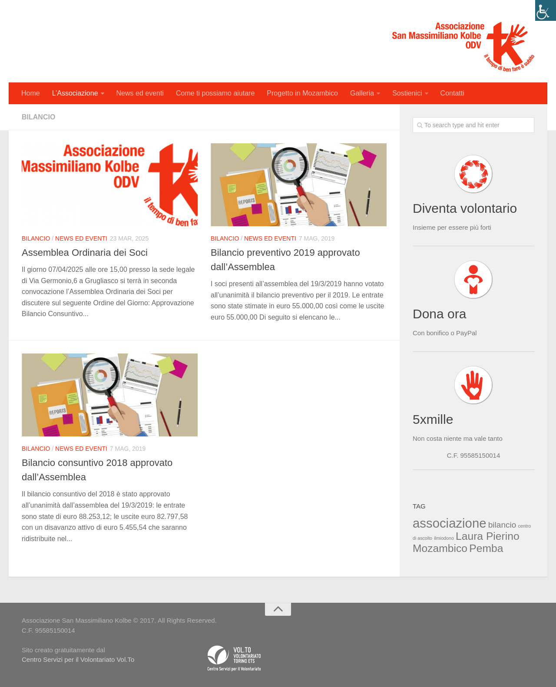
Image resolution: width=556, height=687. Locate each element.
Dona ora (439, 314)
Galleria (362, 93)
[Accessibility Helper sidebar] (545, 10)
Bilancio (36, 238)
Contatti (452, 93)
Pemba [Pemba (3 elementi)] (486, 548)
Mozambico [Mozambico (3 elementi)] (440, 548)
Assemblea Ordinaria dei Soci (85, 252)
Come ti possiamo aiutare (215, 93)
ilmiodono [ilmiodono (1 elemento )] (444, 538)
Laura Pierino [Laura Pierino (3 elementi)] (488, 536)
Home (30, 93)
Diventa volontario (465, 208)
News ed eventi (140, 93)
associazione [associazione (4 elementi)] (449, 523)
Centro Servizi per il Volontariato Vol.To (78, 659)
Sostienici (407, 93)
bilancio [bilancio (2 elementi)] (502, 524)
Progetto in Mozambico (302, 93)
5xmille (433, 419)
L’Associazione (75, 93)
